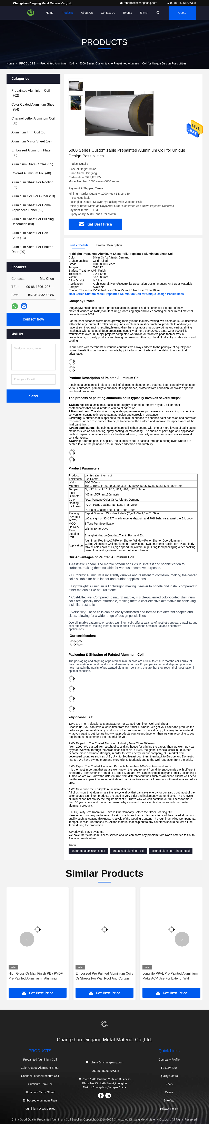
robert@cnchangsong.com (139, 3)
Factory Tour (169, 1067)
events (127, 12)
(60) (32, 221)
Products (67, 12)
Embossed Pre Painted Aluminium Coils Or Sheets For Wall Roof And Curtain (104, 976)
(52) (32, 185)
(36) (30, 153)
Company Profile (169, 1059)
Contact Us (108, 12)
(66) (29, 132)
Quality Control (169, 1076)
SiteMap (169, 1100)
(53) (33, 196)
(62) (31, 207)
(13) (29, 235)
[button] (27, 939)
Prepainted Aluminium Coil (57, 63)
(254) (33, 107)
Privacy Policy (169, 1108)
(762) (30, 93)
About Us (87, 12)
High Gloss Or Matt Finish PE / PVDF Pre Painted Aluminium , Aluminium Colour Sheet (36, 976)
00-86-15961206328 (181, 3)
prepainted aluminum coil (128, 850)
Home (49, 12)
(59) (31, 141)
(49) (32, 249)
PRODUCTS (27, 63)
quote (182, 12)
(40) (31, 173)
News (169, 1084)
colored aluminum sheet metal (171, 850)
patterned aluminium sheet (88, 850)
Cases (169, 1092)
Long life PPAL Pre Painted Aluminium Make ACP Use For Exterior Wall (170, 976)
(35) (32, 164)
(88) (33, 121)
